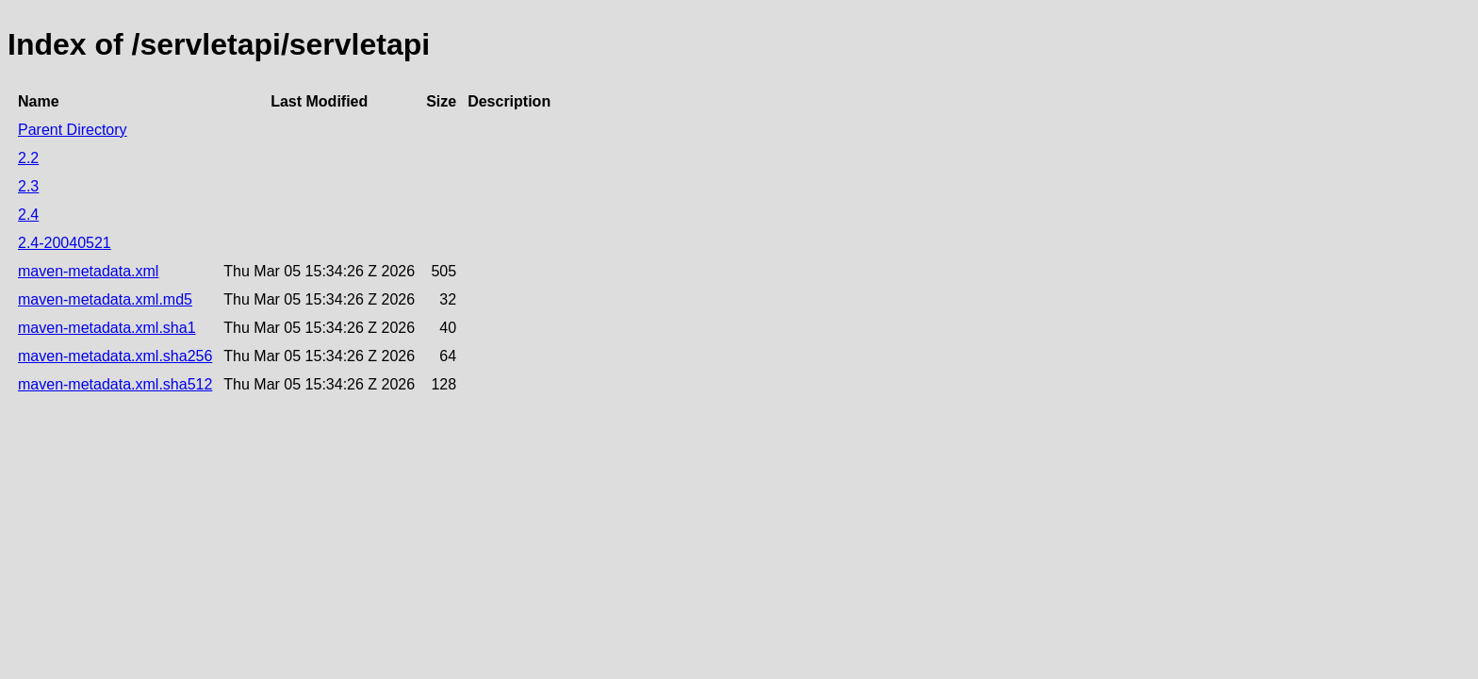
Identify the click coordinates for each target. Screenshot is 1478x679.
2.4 (28, 215)
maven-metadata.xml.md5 (105, 299)
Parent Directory (72, 130)
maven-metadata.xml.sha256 (115, 356)
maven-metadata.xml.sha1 (107, 328)
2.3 (28, 186)
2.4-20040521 (64, 243)
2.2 (28, 158)
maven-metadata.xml (88, 271)
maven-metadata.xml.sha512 (115, 384)
